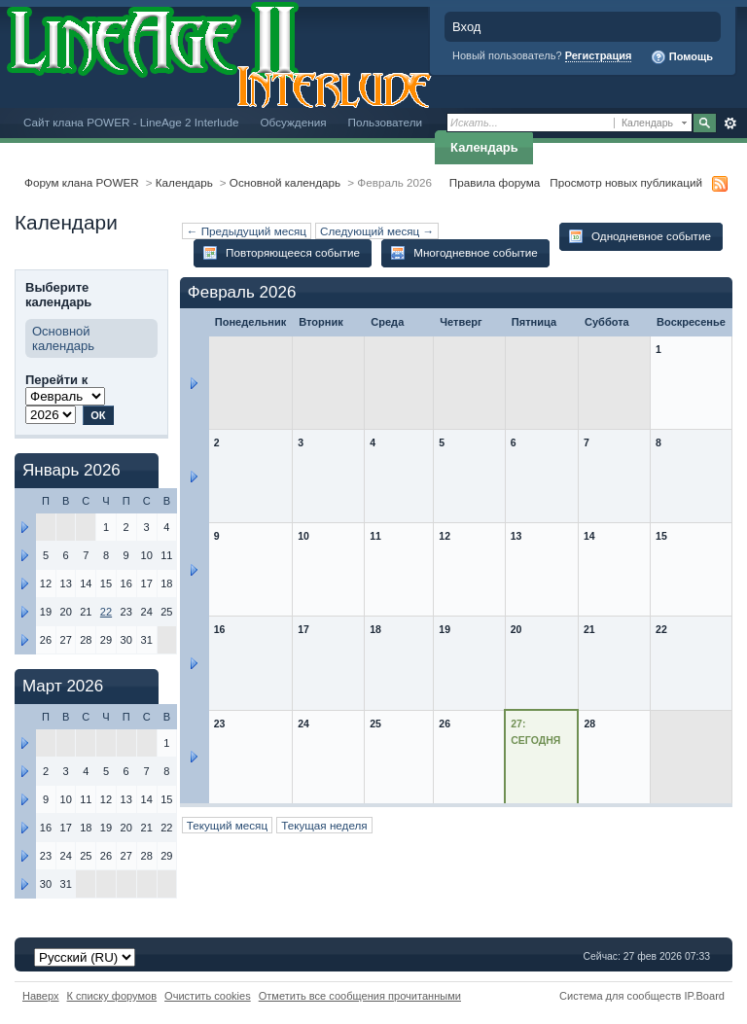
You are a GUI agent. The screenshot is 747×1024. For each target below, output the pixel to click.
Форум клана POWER (81, 182)
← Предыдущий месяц (246, 231)
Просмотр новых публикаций (626, 182)
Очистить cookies (207, 996)
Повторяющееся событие (281, 253)
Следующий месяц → (377, 231)
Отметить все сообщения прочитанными (360, 996)
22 (106, 612)
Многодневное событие (464, 253)
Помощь (682, 57)
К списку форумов (112, 996)
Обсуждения (293, 122)
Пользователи (385, 122)
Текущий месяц (227, 825)
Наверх (40, 996)
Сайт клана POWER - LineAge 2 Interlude (130, 122)
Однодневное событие (639, 236)
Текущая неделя (324, 825)
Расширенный (730, 123)
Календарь (484, 147)
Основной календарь (285, 182)
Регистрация (598, 55)
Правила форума (494, 182)
